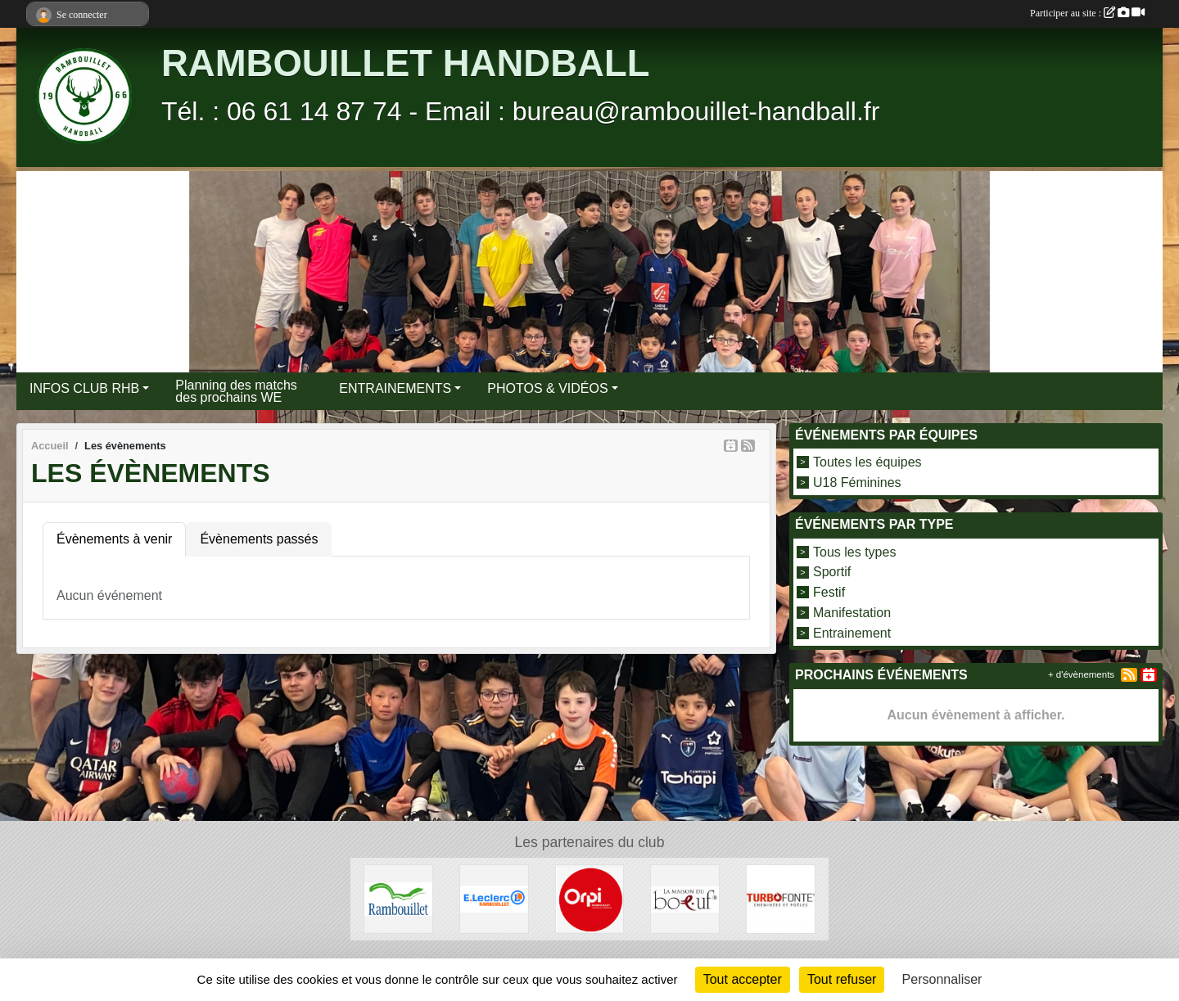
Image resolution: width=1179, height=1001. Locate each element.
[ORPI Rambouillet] (590, 898)
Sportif (832, 572)
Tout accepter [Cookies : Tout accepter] (742, 979)
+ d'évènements (1081, 674)
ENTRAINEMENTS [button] (395, 388)
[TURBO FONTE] (780, 898)
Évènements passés (259, 539)
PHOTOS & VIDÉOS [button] (547, 388)
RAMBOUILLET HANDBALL (405, 63)
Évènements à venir (114, 539)
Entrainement (852, 632)
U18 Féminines (857, 482)
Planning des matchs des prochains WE (236, 391)
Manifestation (852, 613)
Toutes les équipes (867, 462)
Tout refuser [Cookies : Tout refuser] (841, 979)
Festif (829, 592)
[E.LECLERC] (494, 898)
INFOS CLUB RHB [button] (84, 388)
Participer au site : (1087, 13)
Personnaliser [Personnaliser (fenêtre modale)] (942, 979)
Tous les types (854, 551)
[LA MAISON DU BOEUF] (685, 898)
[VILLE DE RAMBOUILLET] (398, 898)
